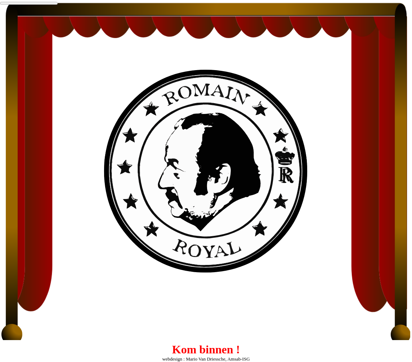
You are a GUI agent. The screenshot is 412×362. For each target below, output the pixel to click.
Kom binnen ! (206, 349)
